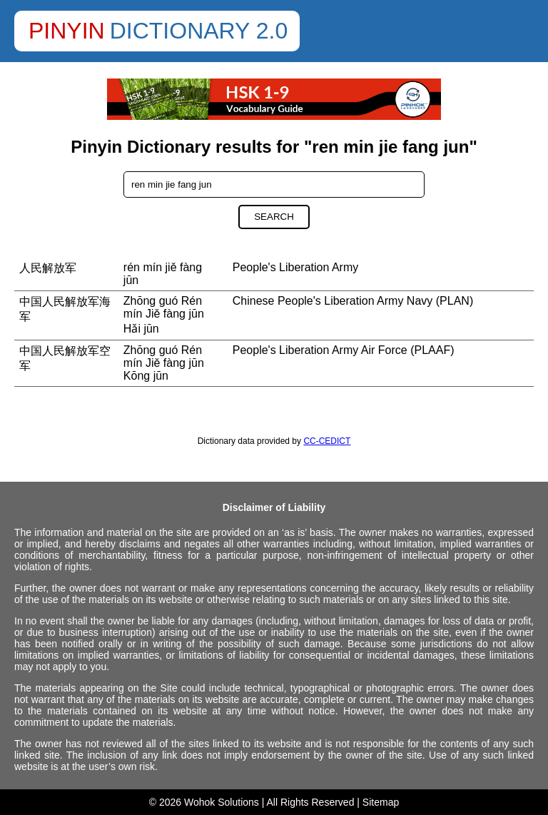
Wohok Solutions (221, 802)
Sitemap (380, 802)
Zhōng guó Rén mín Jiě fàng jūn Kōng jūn (163, 363)
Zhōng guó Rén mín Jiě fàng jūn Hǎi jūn (163, 315)
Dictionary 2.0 (199, 31)
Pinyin (67, 31)
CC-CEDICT (326, 441)
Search (274, 216)
